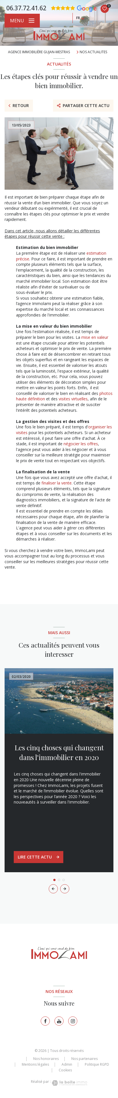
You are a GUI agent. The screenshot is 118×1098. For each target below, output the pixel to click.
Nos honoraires (46, 1058)
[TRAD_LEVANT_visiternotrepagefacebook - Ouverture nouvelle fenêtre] (45, 1021)
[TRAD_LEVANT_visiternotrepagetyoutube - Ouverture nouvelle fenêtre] (59, 1021)
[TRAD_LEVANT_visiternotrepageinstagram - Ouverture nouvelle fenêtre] (72, 1021)
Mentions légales (35, 1064)
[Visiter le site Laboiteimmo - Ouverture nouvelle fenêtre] (69, 1083)
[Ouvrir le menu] (22, 20)
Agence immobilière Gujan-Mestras (39, 52)
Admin (67, 1064)
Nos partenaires (84, 1058)
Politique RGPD (97, 1064)
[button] (64, 888)
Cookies (65, 1070)
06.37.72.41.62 (26, 8)
